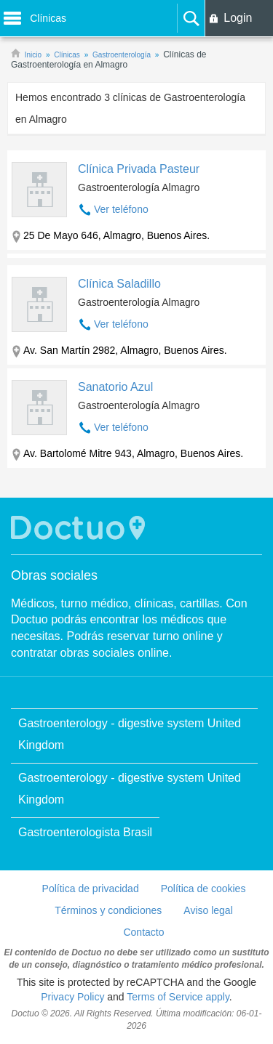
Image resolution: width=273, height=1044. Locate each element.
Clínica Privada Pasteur (138, 169)
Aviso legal (207, 910)
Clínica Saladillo (119, 284)
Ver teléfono (121, 209)
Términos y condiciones (108, 910)
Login (237, 18)
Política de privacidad (90, 888)
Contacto (143, 932)
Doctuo (80, 528)
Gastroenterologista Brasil (85, 832)
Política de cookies (203, 888)
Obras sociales (54, 575)
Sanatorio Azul (115, 387)
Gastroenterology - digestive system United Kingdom (129, 734)
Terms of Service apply (178, 997)
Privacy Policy (72, 997)
